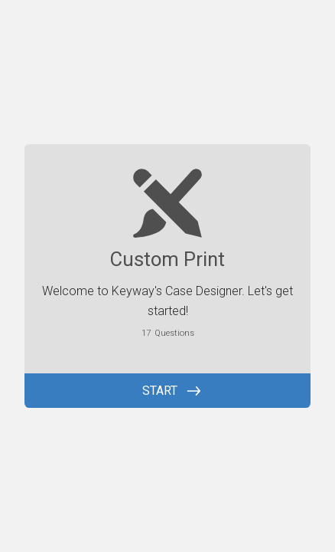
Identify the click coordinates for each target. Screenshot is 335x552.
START (159, 390)
